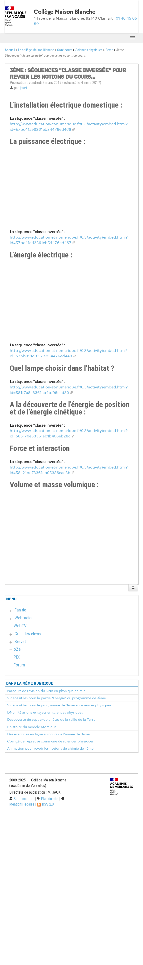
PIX (17, 657)
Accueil (10, 50)
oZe (17, 649)
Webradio (23, 618)
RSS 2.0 (45, 804)
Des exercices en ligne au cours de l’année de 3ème (48, 734)
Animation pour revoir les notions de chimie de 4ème (50, 748)
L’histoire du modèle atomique (31, 727)
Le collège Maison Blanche (36, 50)
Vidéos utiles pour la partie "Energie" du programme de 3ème (56, 698)
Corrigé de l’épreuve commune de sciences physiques (50, 741)
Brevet (20, 641)
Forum (19, 665)
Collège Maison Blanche (64, 12)
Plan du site (47, 798)
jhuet (23, 88)
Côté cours (64, 50)
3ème (109, 50)
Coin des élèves (28, 633)
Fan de (20, 610)
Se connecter (21, 798)
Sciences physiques (89, 50)
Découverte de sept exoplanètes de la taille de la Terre (51, 719)
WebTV (20, 625)
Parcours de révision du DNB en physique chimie (46, 691)
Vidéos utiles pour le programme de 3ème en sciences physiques (59, 705)
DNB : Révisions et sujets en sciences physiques (45, 712)
